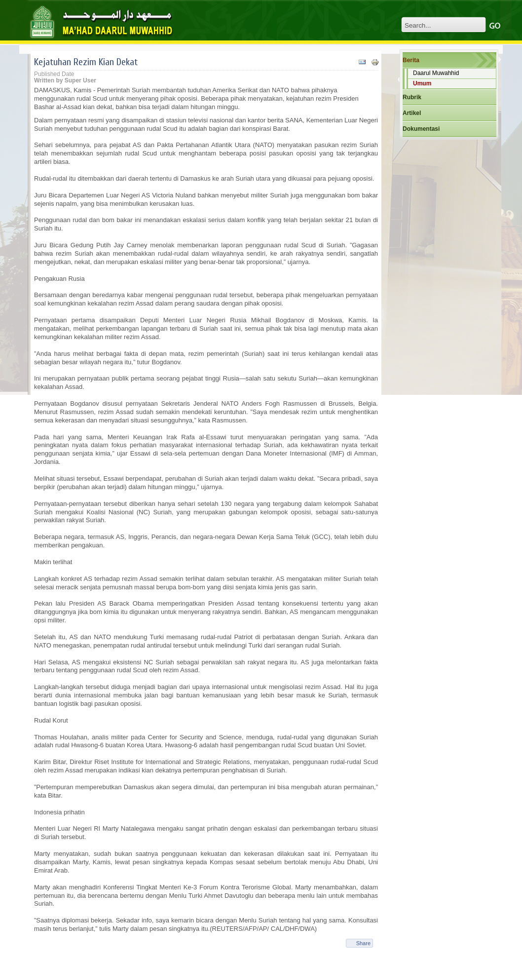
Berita (411, 60)
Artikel (412, 113)
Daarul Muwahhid (436, 73)
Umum (422, 83)
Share (363, 943)
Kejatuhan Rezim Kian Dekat (86, 62)
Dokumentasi (421, 128)
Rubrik (412, 97)
